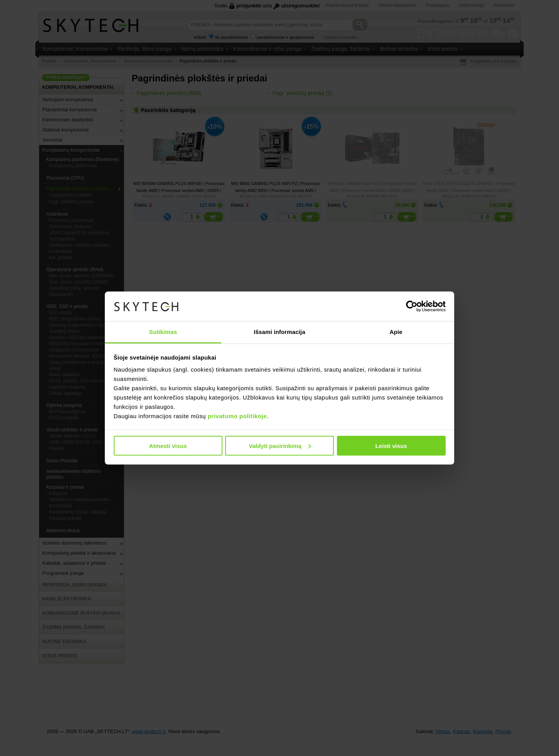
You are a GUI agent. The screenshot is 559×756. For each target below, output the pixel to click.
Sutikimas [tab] (163, 332)
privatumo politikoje (237, 416)
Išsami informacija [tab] (280, 332)
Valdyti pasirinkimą (280, 445)
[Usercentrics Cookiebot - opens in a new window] (412, 306)
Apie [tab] (396, 332)
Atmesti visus (168, 445)
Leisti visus (391, 445)
